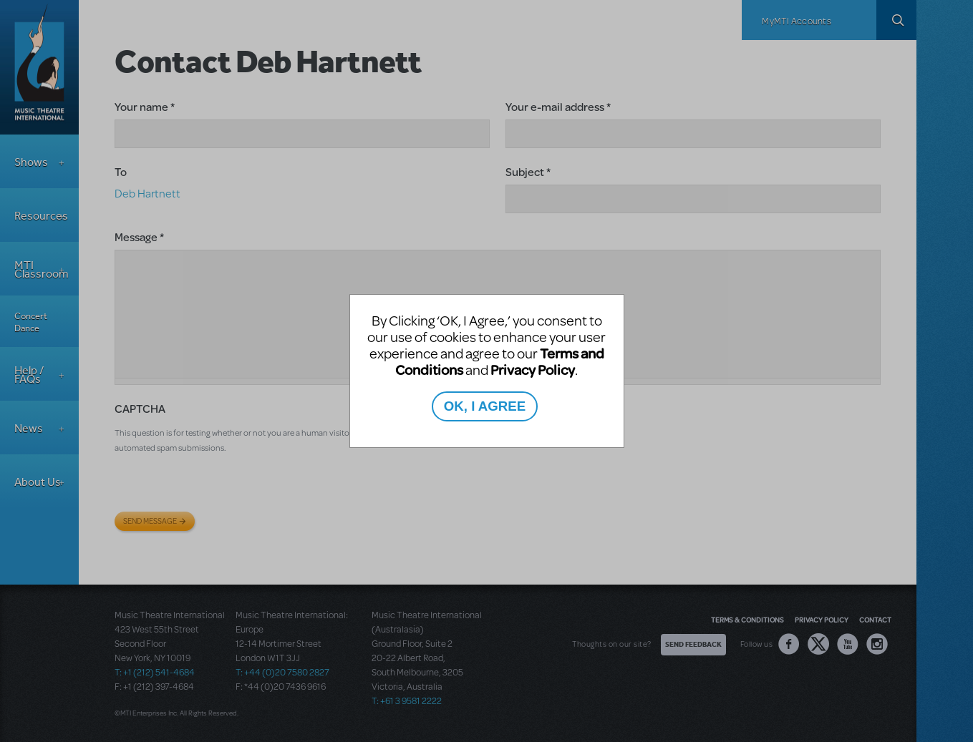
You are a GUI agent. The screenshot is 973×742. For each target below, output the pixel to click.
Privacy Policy (532, 369)
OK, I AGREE (485, 406)
